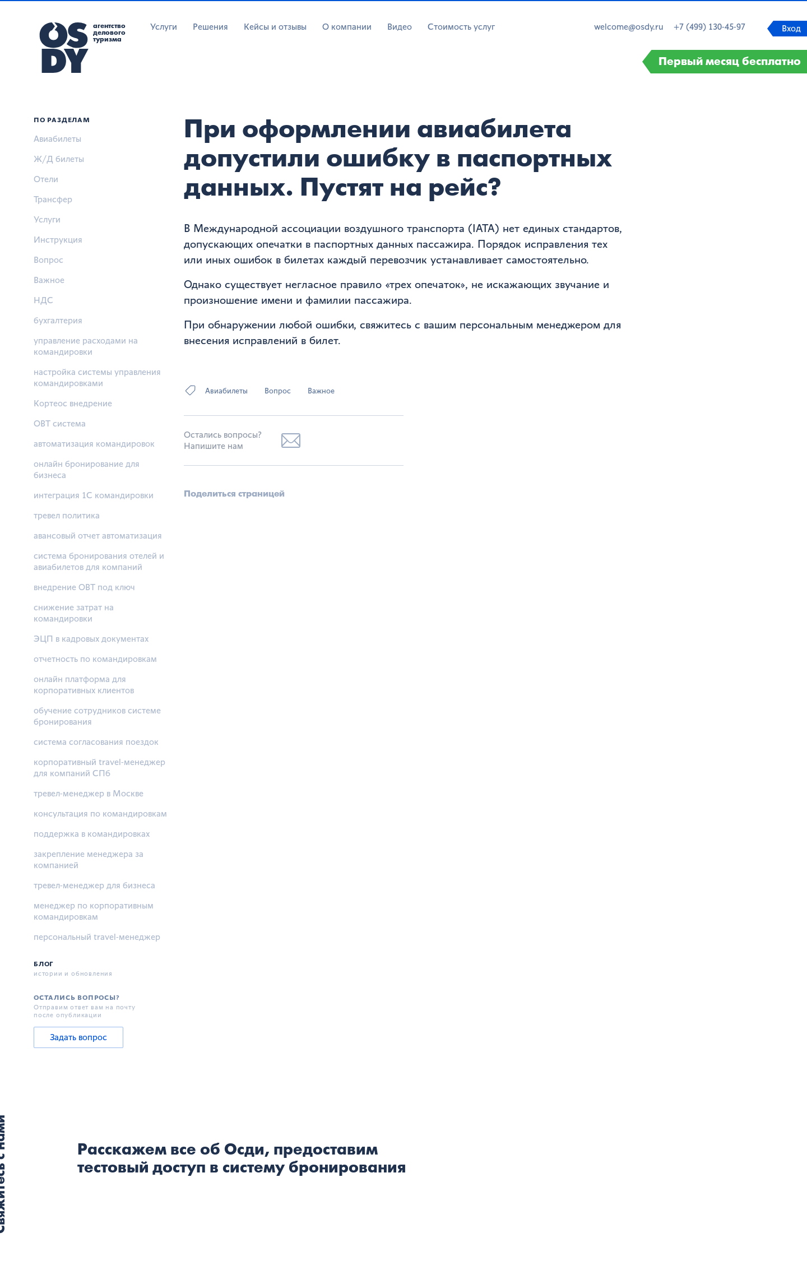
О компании (347, 27)
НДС (43, 300)
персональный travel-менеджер (97, 937)
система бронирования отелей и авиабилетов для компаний (99, 561)
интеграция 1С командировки (94, 495)
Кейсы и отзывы (275, 27)
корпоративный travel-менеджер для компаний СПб (99, 767)
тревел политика (67, 515)
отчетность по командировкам (95, 659)
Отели (46, 179)
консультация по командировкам (100, 813)
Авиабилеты (57, 139)
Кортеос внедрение (73, 403)
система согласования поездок (96, 742)
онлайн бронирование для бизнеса (87, 469)
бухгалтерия (58, 320)
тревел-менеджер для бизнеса (94, 885)
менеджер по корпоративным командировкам (94, 911)
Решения (210, 27)
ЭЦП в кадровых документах (91, 639)
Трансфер (53, 199)
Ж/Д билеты (59, 159)
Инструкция (58, 239)
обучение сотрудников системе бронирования (97, 715)
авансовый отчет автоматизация (98, 535)
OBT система (60, 423)
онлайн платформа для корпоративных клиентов (84, 684)
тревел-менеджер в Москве (88, 793)
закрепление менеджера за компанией (88, 859)
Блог (43, 963)
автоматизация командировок (94, 443)
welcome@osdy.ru (629, 26)
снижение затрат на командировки (74, 612)
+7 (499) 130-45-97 (709, 26)
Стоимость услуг (461, 27)
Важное (49, 280)
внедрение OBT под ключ (84, 587)
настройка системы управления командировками (97, 377)
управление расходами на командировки (86, 346)
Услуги (163, 27)
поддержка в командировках (92, 834)
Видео (399, 27)
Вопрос (48, 260)
